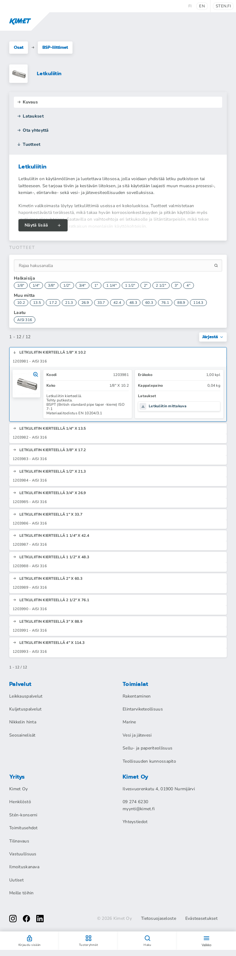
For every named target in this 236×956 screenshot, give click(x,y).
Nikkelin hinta (22, 722)
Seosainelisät (22, 735)
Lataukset (30, 116)
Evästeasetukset (201, 918)
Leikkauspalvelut (25, 696)
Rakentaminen (137, 696)
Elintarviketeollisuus (143, 709)
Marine (129, 722)
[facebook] (26, 918)
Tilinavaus (19, 841)
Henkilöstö (20, 802)
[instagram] (13, 918)
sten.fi (223, 6)
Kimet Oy (18, 789)
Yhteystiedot (135, 822)
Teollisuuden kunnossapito (149, 761)
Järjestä (213, 337)
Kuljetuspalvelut (25, 709)
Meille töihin (21, 893)
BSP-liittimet (55, 47)
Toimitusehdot (23, 828)
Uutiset (16, 880)
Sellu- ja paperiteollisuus (147, 748)
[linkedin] (40, 918)
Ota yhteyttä (33, 130)
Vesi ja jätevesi (137, 735)
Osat (18, 47)
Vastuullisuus (23, 854)
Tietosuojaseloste (158, 918)
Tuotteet (29, 144)
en (202, 6)
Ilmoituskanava (24, 867)
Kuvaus (27, 102)
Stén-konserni (23, 815)
